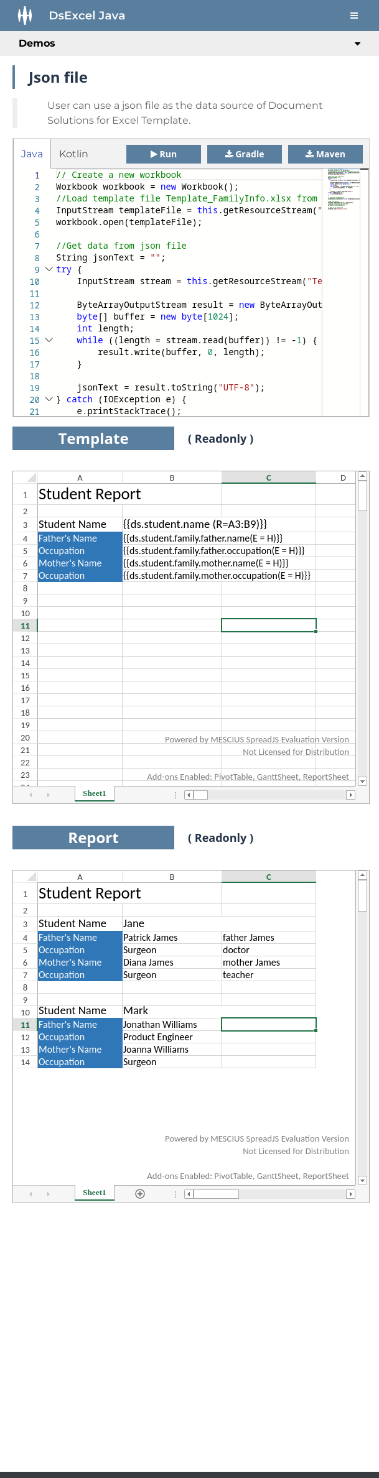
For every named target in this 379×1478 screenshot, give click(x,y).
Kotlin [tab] (73, 154)
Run (164, 154)
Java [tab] (32, 154)
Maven (325, 154)
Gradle (244, 154)
